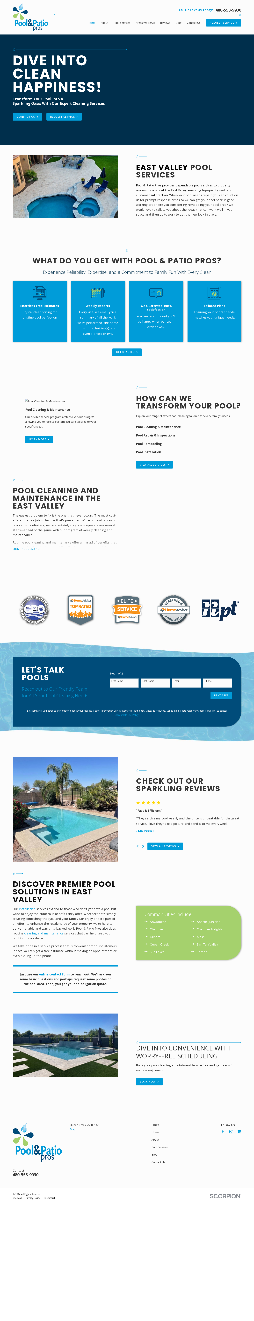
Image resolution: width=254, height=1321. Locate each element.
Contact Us (158, 1104)
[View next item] (148, 800)
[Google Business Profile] (239, 1073)
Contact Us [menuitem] (194, 23)
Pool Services (160, 1089)
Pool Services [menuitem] (122, 23)
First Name (117, 647)
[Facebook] (223, 1073)
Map (72, 1071)
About (155, 1081)
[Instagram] (231, 1073)
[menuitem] (17, 1140)
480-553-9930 (228, 10)
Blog (154, 1096)
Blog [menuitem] (178, 23)
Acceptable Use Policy (127, 680)
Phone (208, 647)
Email (176, 647)
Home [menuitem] (91, 23)
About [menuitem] (104, 23)
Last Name (148, 647)
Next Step (221, 661)
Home (155, 1074)
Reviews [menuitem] (165, 23)
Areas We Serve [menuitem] (145, 23)
